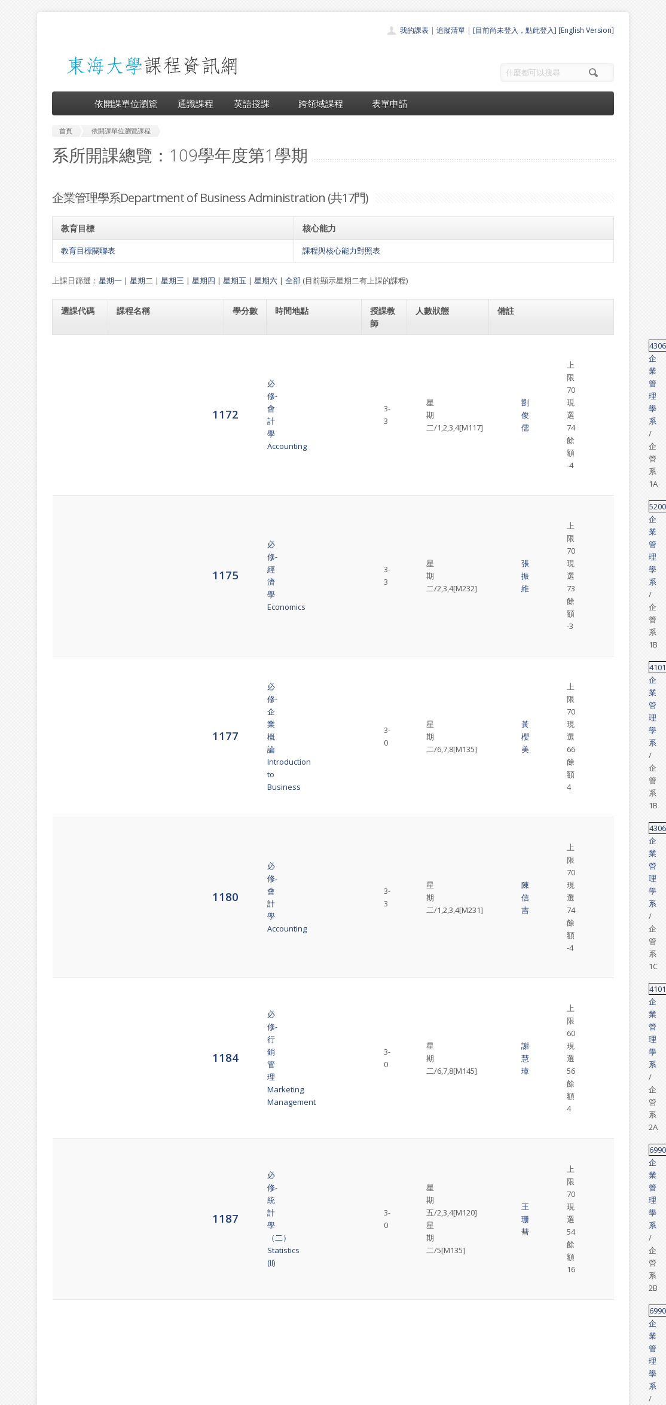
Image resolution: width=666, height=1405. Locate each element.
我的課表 (414, 30)
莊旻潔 (386, 1024)
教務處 (252, 1392)
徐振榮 (386, 855)
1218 (74, 854)
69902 (512, 522)
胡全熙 (386, 1125)
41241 (512, 1125)
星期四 (203, 280)
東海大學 (62, 1392)
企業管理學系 (549, 345)
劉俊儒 (386, 352)
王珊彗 (386, 528)
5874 (74, 1173)
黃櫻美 (386, 422)
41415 (512, 1167)
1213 (74, 800)
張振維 (386, 387)
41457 (512, 703)
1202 (74, 654)
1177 (74, 421)
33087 (512, 957)
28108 (512, 1065)
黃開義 (386, 642)
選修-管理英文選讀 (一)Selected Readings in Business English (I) (156, 801)
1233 (75, 956)
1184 (74, 492)
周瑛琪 (386, 715)
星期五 (234, 280)
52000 (512, 380)
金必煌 (386, 667)
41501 (512, 884)
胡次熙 (386, 582)
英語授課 (256, 103)
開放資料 (302, 1346)
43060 (512, 345)
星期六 (265, 280)
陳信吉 (386, 458)
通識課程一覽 (309, 1307)
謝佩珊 (386, 1173)
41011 (512, 416)
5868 (74, 1083)
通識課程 (195, 103)
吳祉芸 (386, 655)
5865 (74, 1023)
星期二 (141, 280)
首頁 (295, 1280)
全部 (293, 280)
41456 (512, 630)
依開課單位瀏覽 (125, 103)
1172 (74, 351)
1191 (74, 582)
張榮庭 (386, 1084)
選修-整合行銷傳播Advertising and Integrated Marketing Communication (165, 903)
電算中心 (214, 1392)
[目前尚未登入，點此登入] (515, 30)
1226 (74, 902)
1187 (74, 527)
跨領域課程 (325, 103)
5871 (74, 1131)
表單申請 (390, 103)
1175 (74, 386)
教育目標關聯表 (88, 250)
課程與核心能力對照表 (341, 250)
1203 (74, 727)
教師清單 (302, 1359)
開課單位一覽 (309, 1293)
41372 (512, 849)
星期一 (110, 280)
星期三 (172, 280)
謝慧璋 (386, 493)
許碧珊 (386, 1186)
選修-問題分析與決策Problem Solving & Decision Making (166, 1174)
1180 (74, 457)
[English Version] (586, 30)
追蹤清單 (450, 30)
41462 (512, 776)
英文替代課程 (563, 582)
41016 (512, 486)
